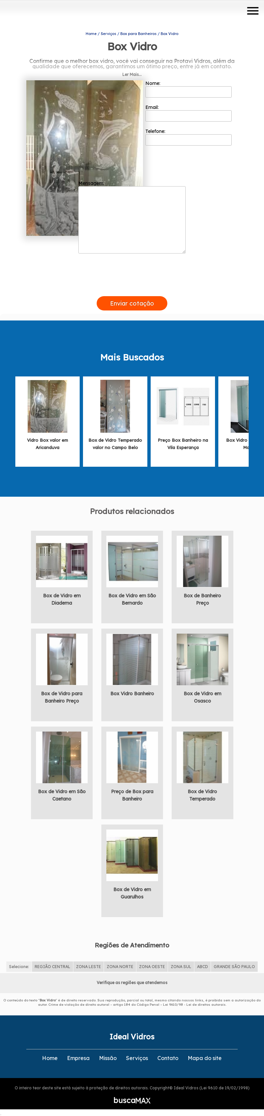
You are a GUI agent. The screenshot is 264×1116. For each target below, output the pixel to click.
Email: (188, 113)
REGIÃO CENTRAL (52, 966)
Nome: (188, 89)
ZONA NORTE (120, 966)
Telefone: (188, 137)
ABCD (202, 966)
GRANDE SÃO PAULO (234, 966)
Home (50, 1058)
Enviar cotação (132, 303)
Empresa (78, 1058)
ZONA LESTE (88, 966)
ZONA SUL (181, 966)
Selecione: (19, 966)
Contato (167, 1058)
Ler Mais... (132, 74)
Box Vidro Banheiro (132, 694)
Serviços (137, 1058)
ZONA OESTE (152, 966)
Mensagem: (132, 217)
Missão (108, 1058)
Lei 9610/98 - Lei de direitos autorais (194, 1004)
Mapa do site (205, 1058)
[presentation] (132, 288)
